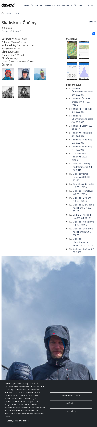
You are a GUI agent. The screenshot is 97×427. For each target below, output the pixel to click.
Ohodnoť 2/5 (5, 28)
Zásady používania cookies (18, 421)
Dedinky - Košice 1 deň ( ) (82, 216)
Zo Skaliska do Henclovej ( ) (80, 156)
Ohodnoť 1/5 (3, 28)
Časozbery (36, 5)
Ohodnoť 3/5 (7, 28)
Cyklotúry (49, 5)
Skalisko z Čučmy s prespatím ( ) (80, 101)
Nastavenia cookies (71, 395)
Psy (58, 5)
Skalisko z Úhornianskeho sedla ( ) (82, 91)
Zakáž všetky (71, 403)
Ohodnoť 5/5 (11, 28)
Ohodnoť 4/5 (9, 28)
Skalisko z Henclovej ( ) (81, 110)
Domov (8, 13)
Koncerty (67, 5)
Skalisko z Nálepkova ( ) (83, 223)
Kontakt (90, 5)
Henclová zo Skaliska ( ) (81, 134)
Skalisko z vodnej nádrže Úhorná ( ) (82, 166)
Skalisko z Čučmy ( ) (83, 250)
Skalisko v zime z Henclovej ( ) (81, 177)
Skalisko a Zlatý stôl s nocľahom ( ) (83, 208)
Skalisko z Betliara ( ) (82, 199)
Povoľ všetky (71, 411)
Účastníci (78, 5)
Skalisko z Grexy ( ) (81, 127)
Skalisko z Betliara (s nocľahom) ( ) (83, 232)
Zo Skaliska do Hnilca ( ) (83, 185)
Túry (26, 5)
